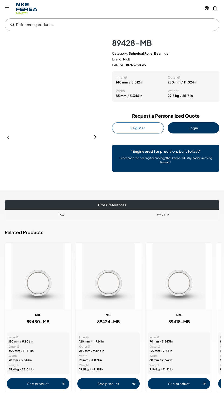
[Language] (207, 8)
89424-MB (108, 321)
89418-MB (179, 321)
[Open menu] (7, 7)
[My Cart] (215, 8)
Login (193, 128)
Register (137, 128)
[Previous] (8, 137)
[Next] (95, 137)
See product (46, 384)
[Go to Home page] (26, 8)
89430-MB (38, 321)
